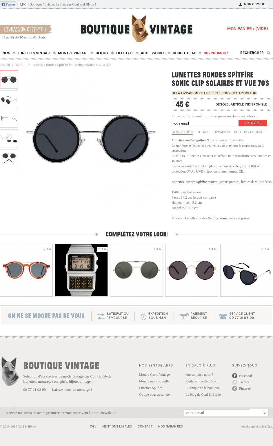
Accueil (5, 65)
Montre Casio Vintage (154, 375)
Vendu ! (20, 65)
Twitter (244, 382)
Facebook (246, 376)
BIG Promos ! (216, 53)
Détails (203, 132)
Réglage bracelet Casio (201, 381)
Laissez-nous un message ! (72, 389)
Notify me (252, 123)
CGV (93, 426)
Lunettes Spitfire (150, 388)
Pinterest (245, 388)
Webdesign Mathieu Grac (257, 426)
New (6, 53)
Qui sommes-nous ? (199, 375)
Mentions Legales (117, 426)
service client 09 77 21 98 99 (242, 316)
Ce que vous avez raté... (155, 395)
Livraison (222, 132)
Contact (145, 426)
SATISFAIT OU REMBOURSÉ (118, 316)
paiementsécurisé (199, 316)
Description (182, 132)
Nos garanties (170, 426)
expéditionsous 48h (158, 316)
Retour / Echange (249, 132)
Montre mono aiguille (154, 381)
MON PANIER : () (247, 28)
